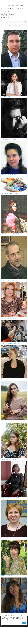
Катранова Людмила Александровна (10, 233)
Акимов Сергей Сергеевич (8, 67)
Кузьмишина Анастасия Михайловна (10, 343)
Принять (23, 623)
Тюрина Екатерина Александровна (10, 497)
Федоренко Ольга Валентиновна (9, 538)
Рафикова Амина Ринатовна (8, 459)
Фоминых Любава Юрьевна (8, 575)
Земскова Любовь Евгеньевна (9, 193)
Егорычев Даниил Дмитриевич (9, 139)
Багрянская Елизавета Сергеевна (9, 96)
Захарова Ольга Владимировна (9, 174)
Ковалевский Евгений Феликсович (10, 280)
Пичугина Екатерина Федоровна (9, 421)
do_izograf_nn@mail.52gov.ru (7, 17)
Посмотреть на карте (5, 18)
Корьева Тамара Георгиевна (8, 318)
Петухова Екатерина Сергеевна (9, 379)
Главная (14, 27)
